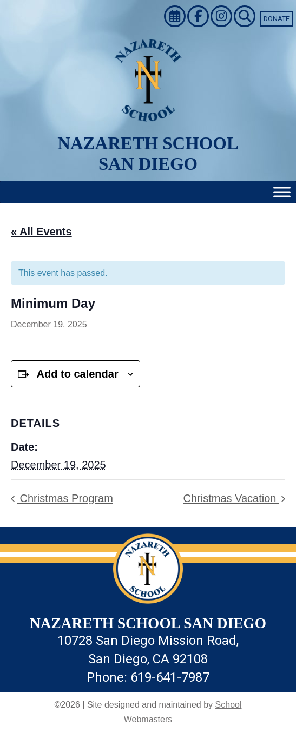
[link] (175, 17)
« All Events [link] (41, 232)
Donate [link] (277, 19)
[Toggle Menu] (282, 192)
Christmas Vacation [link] (231, 498)
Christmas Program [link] (65, 498)
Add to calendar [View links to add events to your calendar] (78, 374)
